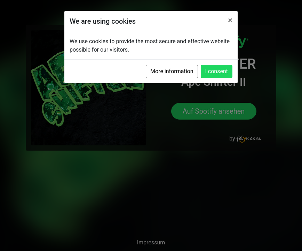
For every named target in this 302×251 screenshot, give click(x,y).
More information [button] (171, 71)
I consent (216, 71)
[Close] (230, 20)
